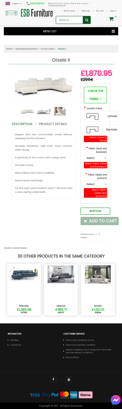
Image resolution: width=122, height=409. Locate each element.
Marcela (24, 305)
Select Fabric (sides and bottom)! (99, 193)
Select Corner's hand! (97, 139)
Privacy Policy (72, 357)
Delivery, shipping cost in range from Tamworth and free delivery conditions (88, 351)
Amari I (98, 305)
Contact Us (15, 345)
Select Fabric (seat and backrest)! (95, 165)
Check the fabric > (95, 95)
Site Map (14, 340)
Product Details (53, 124)
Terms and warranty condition (80, 345)
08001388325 (37, 3)
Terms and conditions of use (80, 340)
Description (22, 124)
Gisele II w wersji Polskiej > (16, 248)
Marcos (61, 305)
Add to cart (100, 221)
